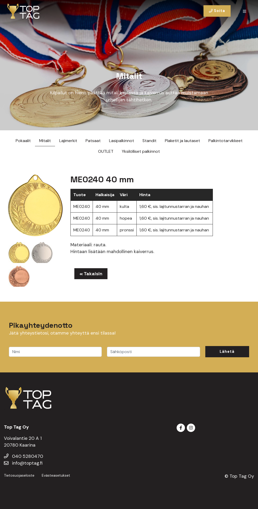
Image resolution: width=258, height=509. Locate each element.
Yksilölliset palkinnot (141, 151)
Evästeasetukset (56, 475)
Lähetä (227, 351)
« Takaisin (91, 274)
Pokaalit (23, 140)
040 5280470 (23, 456)
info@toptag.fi (23, 463)
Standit (149, 140)
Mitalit (45, 140)
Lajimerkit (68, 140)
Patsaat (93, 140)
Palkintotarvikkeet (225, 140)
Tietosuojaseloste (19, 475)
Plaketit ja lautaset (182, 140)
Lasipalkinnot (121, 140)
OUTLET (105, 151)
